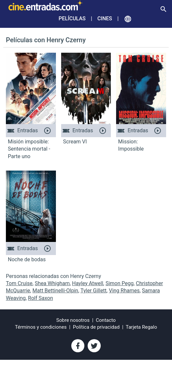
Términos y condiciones (41, 327)
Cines (104, 18)
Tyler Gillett (93, 290)
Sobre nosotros (73, 320)
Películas (72, 18)
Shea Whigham (52, 283)
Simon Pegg (120, 283)
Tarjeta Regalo (141, 327)
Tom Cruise (19, 283)
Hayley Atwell (87, 283)
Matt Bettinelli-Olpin (55, 290)
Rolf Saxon (40, 298)
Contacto (106, 320)
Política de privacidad (96, 327)
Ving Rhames (124, 290)
